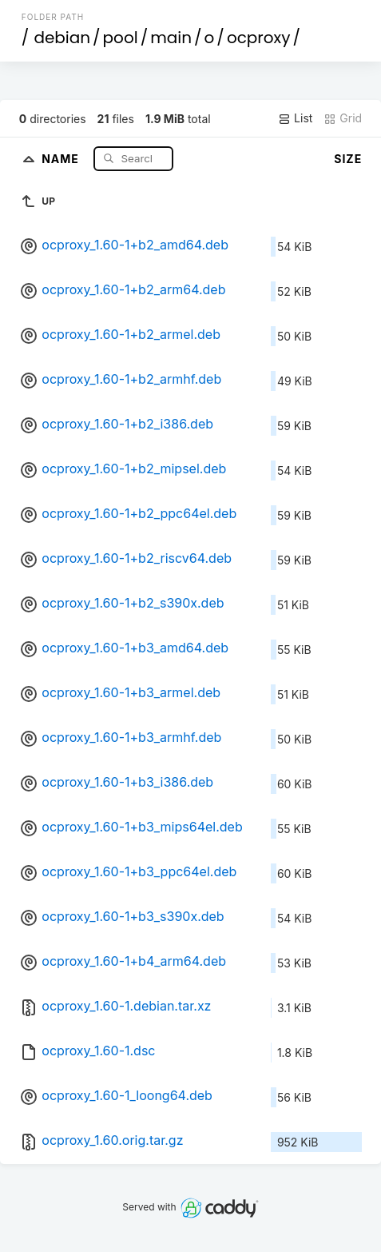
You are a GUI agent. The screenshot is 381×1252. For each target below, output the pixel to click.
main (171, 37)
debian (62, 37)
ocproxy (259, 37)
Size (348, 158)
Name (62, 158)
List (295, 118)
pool (120, 37)
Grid (342, 118)
